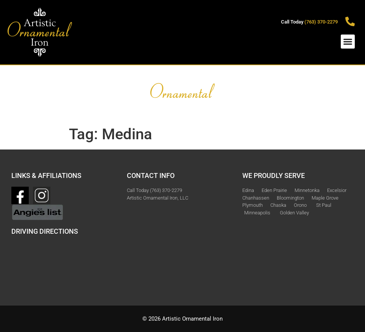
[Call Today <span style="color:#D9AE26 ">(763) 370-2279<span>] (350, 21)
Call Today (309, 22)
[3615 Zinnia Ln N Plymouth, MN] (65, 262)
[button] (348, 42)
